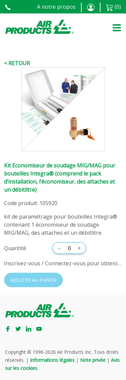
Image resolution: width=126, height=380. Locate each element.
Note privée (93, 360)
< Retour (17, 63)
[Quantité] (69, 248)
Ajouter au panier (33, 280)
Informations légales (52, 360)
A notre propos (56, 6)
